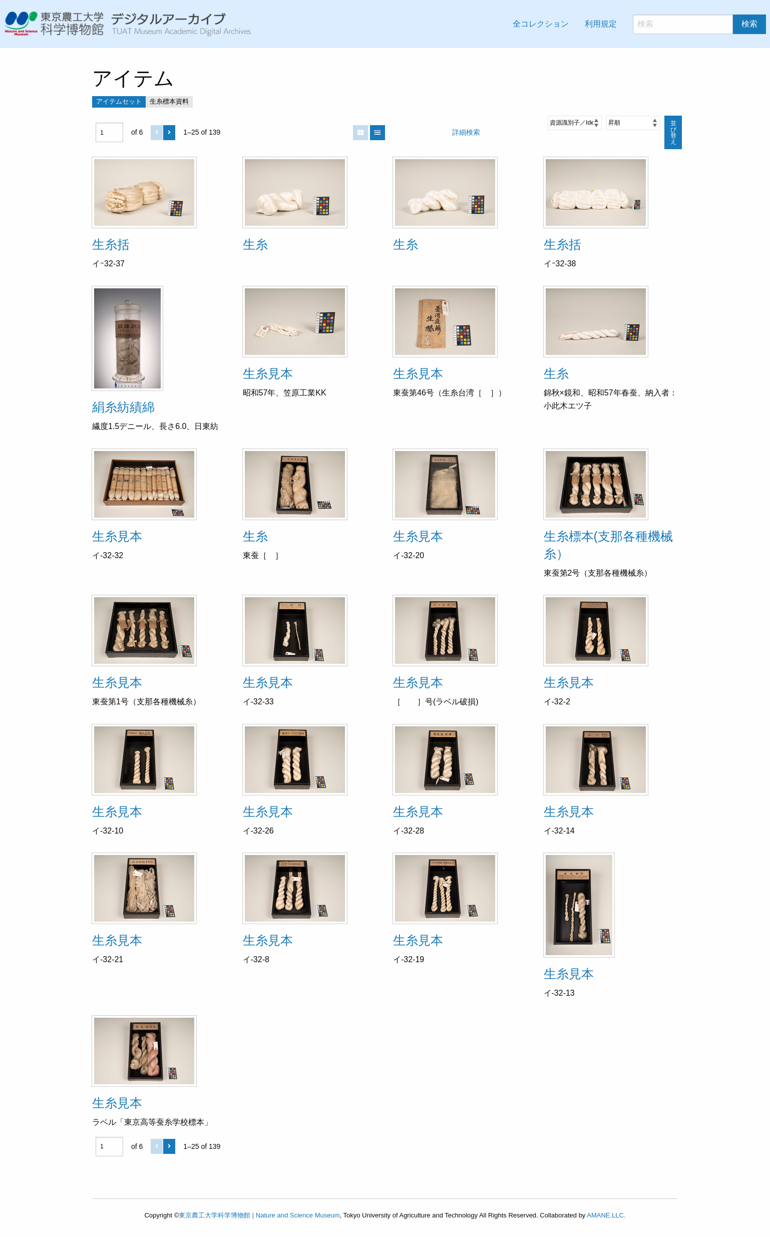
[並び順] (574, 123)
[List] (377, 132)
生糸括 (111, 244)
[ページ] (109, 132)
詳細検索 (466, 132)
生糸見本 (268, 373)
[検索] (683, 24)
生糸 (255, 244)
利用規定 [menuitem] (601, 24)
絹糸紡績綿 (123, 407)
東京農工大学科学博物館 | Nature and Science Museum (259, 1215)
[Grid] (360, 132)
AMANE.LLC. (606, 1215)
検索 (749, 24)
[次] (169, 132)
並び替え (673, 132)
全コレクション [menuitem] (541, 24)
